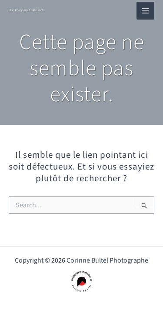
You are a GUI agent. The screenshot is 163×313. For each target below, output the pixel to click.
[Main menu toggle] (145, 11)
